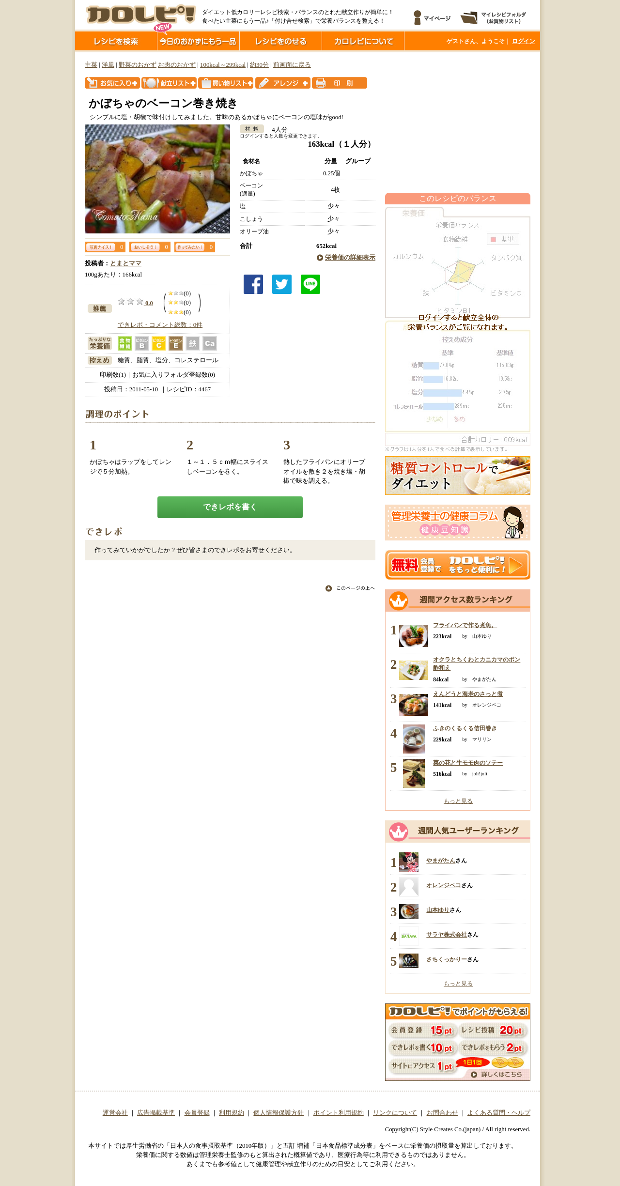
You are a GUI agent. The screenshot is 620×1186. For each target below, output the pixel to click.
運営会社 (115, 1112)
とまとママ (125, 263)
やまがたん (440, 860)
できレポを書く (230, 507)
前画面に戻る (292, 65)
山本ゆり (438, 910)
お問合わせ (442, 1112)
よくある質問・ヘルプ (498, 1112)
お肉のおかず (177, 65)
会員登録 (197, 1112)
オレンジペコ (443, 885)
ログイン (523, 41)
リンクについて (395, 1112)
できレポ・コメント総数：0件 (160, 325)
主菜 (91, 65)
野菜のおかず (137, 65)
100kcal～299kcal (223, 65)
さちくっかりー (446, 959)
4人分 (276, 129)
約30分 (259, 65)
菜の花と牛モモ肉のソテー (468, 763)
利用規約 (231, 1112)
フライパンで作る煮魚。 (465, 625)
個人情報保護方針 (278, 1112)
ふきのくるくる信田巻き (465, 728)
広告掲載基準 (156, 1112)
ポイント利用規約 (338, 1112)
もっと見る (458, 801)
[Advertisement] (457, 122)
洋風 (108, 65)
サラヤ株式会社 (446, 935)
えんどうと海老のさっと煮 (468, 694)
